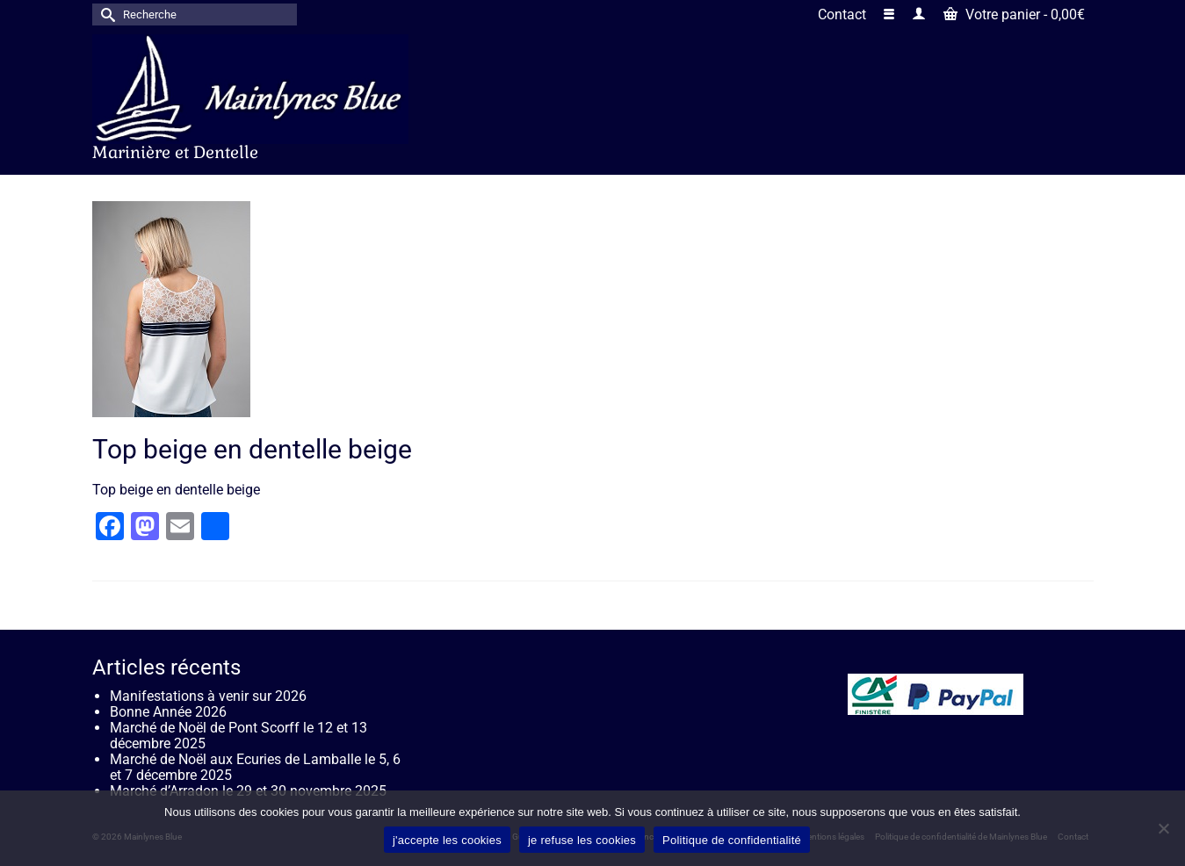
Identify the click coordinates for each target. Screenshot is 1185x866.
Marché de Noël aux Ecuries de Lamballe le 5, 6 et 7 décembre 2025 (255, 767)
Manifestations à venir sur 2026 (208, 696)
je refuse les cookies (582, 840)
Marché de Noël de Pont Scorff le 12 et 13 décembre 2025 (238, 735)
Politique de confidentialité (731, 840)
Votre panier (1014, 14)
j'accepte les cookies (447, 840)
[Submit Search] (105, 14)
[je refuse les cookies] (1163, 828)
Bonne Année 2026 (168, 712)
